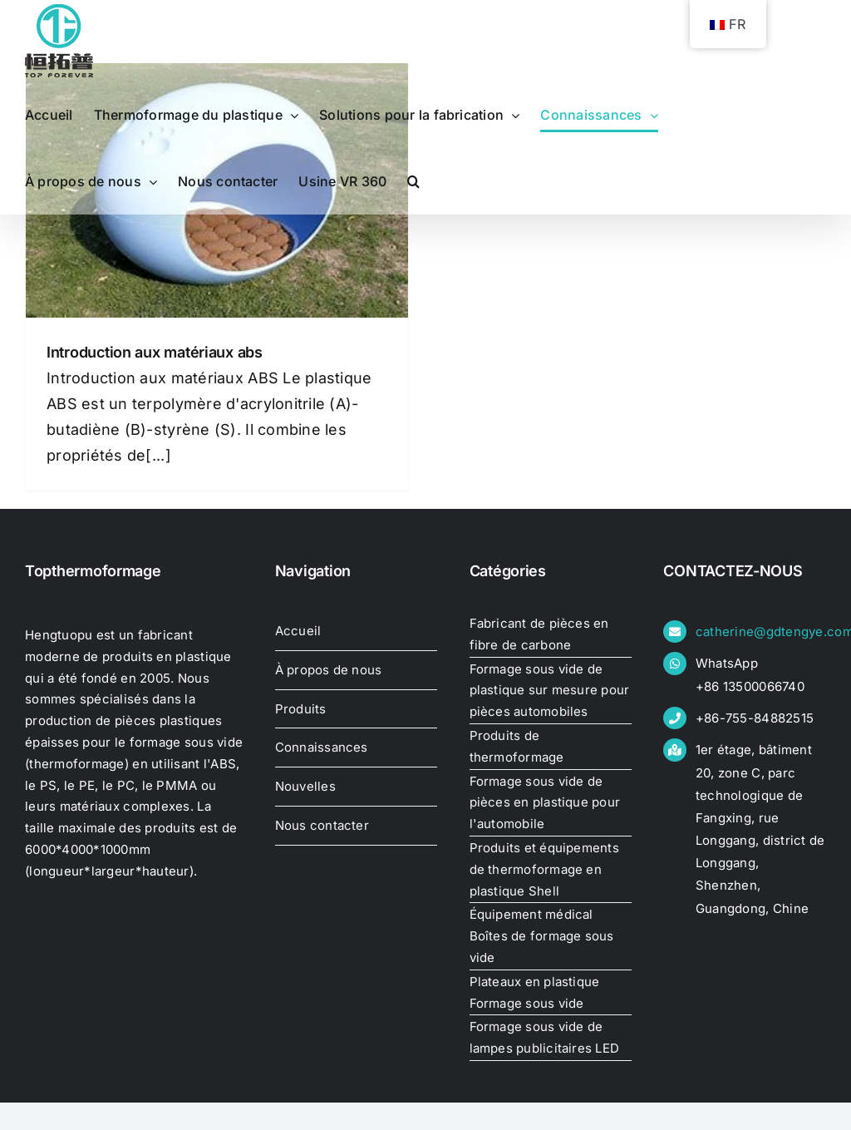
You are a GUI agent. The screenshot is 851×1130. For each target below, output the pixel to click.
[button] (413, 181)
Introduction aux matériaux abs (155, 352)
